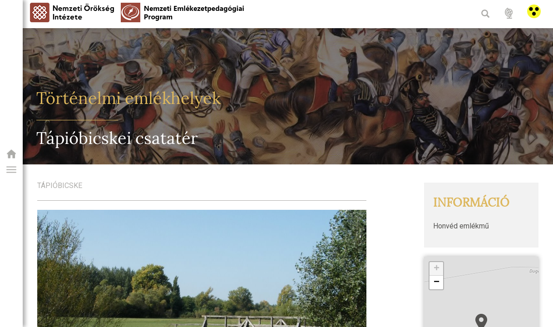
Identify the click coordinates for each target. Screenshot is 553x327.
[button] (11, 170)
